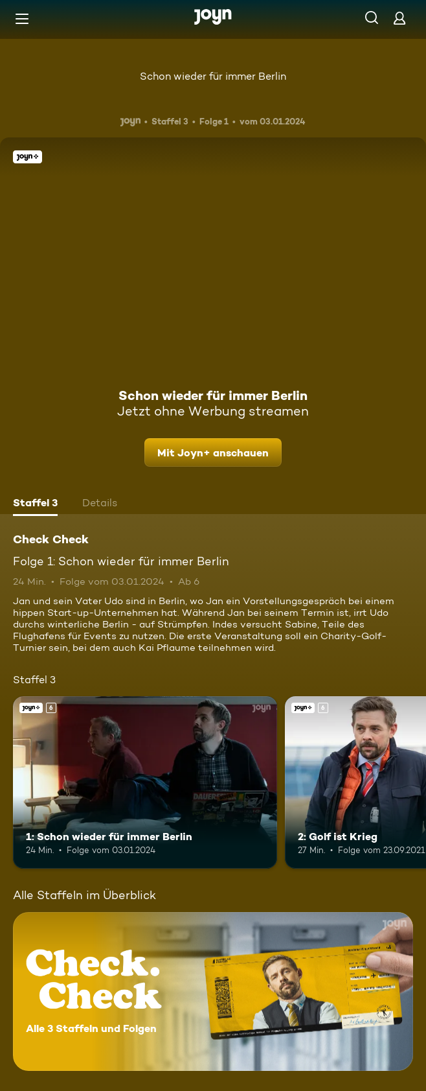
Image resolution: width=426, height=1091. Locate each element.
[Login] (399, 17)
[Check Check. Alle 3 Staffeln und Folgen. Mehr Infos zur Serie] (213, 991)
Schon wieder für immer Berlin (213, 76)
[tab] (35, 504)
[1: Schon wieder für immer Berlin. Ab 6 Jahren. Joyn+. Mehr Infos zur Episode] (145, 782)
